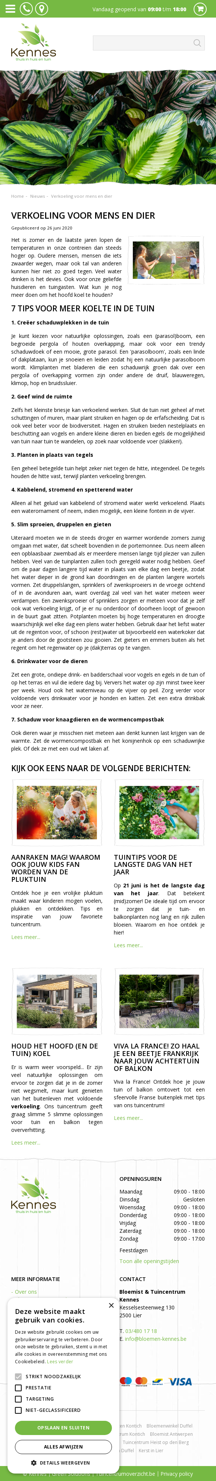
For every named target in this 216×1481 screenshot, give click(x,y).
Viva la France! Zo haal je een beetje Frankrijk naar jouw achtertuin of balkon (157, 1056)
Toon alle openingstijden (149, 1261)
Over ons (26, 1291)
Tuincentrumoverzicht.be (125, 1473)
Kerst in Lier (151, 1450)
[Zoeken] (149, 43)
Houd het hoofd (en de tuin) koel (54, 1049)
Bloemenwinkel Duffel (169, 1426)
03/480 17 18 (141, 1330)
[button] (63, 1462)
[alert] (63, 1386)
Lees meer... (25, 937)
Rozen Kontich (127, 1426)
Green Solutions (71, 1473)
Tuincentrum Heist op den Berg (156, 1442)
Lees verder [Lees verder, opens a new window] (60, 1361)
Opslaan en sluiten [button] (63, 1428)
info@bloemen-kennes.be (156, 1338)
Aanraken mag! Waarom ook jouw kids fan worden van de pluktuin (55, 868)
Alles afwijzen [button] (63, 1447)
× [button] (111, 1306)
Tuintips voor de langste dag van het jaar (153, 865)
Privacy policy (176, 1473)
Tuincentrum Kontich (123, 1434)
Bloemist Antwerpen (171, 1434)
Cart (200, 9)
